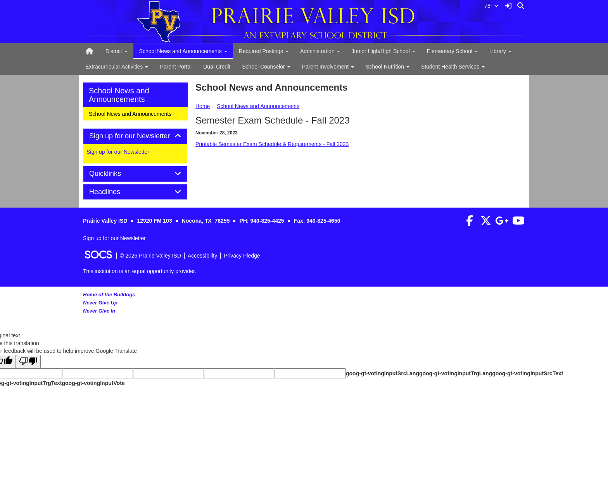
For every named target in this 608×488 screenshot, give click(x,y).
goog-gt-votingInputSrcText (527, 373)
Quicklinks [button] (113, 173)
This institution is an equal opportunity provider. (139, 271)
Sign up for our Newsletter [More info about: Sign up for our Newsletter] (117, 152)
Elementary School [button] (452, 51)
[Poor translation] (28, 361)
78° (491, 6)
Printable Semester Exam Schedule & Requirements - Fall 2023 (272, 144)
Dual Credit (216, 67)
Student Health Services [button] (453, 67)
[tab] (135, 136)
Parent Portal (176, 67)
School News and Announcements (258, 106)
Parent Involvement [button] (328, 67)
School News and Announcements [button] (183, 51)
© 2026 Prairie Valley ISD (150, 256)
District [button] (116, 51)
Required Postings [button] (263, 51)
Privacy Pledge (242, 256)
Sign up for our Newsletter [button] (135, 136)
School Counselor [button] (266, 67)
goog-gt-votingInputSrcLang (382, 373)
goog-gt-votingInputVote (93, 383)
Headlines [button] (113, 192)
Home (202, 106)
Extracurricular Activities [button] (116, 67)
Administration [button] (320, 51)
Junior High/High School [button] (383, 51)
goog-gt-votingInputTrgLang (455, 373)
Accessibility (202, 256)
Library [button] (500, 51)
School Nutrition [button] (387, 67)
